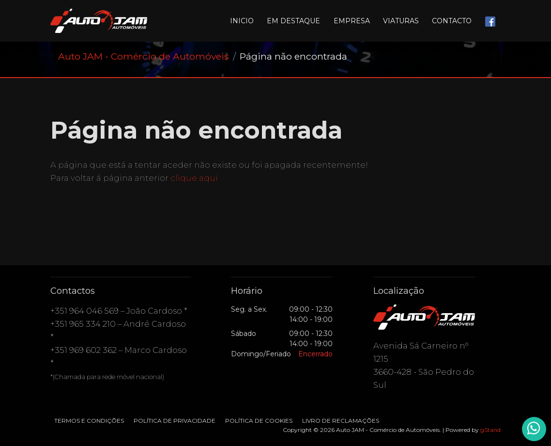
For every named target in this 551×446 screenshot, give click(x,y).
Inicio (242, 20)
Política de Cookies (258, 420)
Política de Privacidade (174, 420)
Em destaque (293, 20)
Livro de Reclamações (340, 420)
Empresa (352, 20)
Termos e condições (89, 420)
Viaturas (401, 20)
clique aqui (194, 178)
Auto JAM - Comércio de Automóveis (143, 56)
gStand (490, 429)
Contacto (452, 20)
